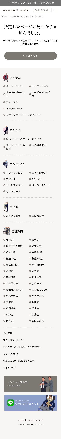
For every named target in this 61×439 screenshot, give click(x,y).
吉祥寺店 (35, 283)
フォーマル (10, 102)
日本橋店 (35, 277)
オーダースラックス (40, 94)
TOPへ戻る (30, 55)
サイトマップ (9, 367)
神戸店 (8, 314)
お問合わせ (36, 215)
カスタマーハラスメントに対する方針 (22, 347)
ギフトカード (11, 191)
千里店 (34, 308)
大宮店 (34, 239)
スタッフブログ (13, 172)
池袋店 (34, 271)
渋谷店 (8, 271)
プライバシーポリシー (14, 340)
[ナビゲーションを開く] (55, 10)
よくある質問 (11, 215)
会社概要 (7, 333)
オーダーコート (13, 108)
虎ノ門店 (9, 252)
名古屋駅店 (36, 295)
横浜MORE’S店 (12, 289)
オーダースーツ (12, 86)
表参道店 (9, 277)
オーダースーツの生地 (14, 146)
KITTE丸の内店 (12, 246)
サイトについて (11, 353)
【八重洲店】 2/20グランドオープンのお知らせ (30, 2)
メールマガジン (13, 185)
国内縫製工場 (37, 145)
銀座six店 (9, 258)
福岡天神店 (36, 320)
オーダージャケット (14, 94)
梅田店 (34, 302)
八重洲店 (35, 246)
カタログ (9, 179)
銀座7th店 (36, 258)
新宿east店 (10, 264)
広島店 (34, 314)
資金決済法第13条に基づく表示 (18, 360)
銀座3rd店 (36, 252)
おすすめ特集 (37, 172)
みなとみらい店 (38, 289)
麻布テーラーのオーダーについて (22, 138)
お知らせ (35, 179)
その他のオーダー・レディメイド (22, 114)
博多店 (8, 320)
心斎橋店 (9, 308)
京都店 (8, 302)
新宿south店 (37, 264)
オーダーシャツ (38, 86)
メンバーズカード (40, 185)
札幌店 (8, 239)
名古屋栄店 (10, 295)
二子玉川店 (10, 283)
